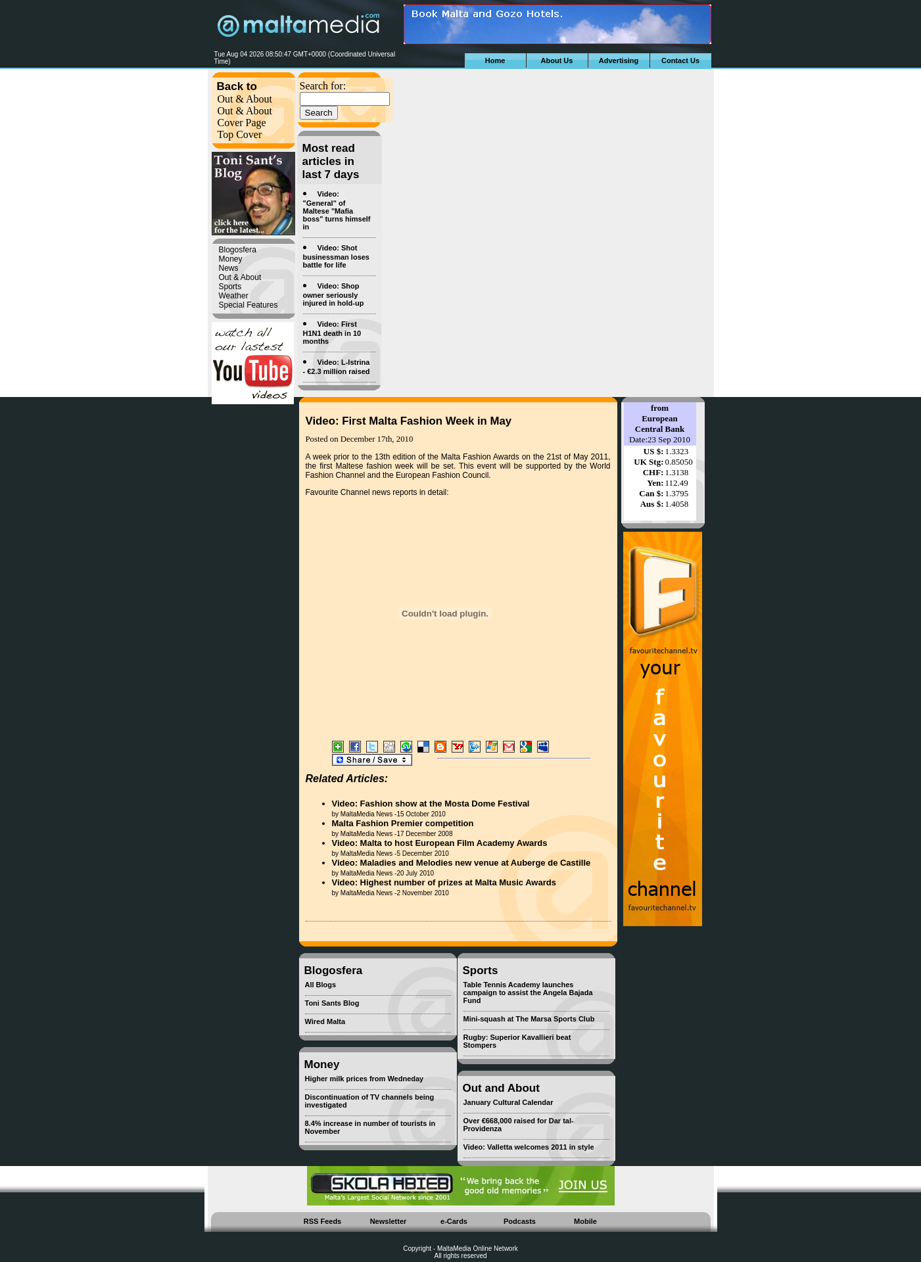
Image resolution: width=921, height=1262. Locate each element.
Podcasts (520, 1221)
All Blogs (321, 985)
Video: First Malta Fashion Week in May (409, 421)
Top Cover (240, 134)
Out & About (245, 99)
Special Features (248, 305)
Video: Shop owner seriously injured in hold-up (333, 294)
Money (231, 259)
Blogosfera (237, 249)
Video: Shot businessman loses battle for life (336, 256)
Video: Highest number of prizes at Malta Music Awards (444, 882)
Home (495, 60)
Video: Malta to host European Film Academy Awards (440, 843)
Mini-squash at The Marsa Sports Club (529, 1019)
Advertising (619, 60)
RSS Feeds (322, 1221)
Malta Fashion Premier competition (403, 823)
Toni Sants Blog (332, 1003)
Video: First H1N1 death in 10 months (332, 332)
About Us (557, 60)
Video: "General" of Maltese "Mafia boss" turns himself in (337, 210)
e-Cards (453, 1221)
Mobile (585, 1221)
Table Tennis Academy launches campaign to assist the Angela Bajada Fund (528, 992)
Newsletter (388, 1221)
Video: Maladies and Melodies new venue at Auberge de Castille (461, 863)
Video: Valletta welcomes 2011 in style (528, 1147)
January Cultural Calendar (508, 1102)
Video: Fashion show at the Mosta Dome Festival (431, 803)
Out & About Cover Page (245, 116)
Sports (230, 286)
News (229, 268)
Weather (233, 295)
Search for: (323, 85)
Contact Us (680, 60)
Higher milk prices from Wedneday (364, 1079)
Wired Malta (325, 1021)
